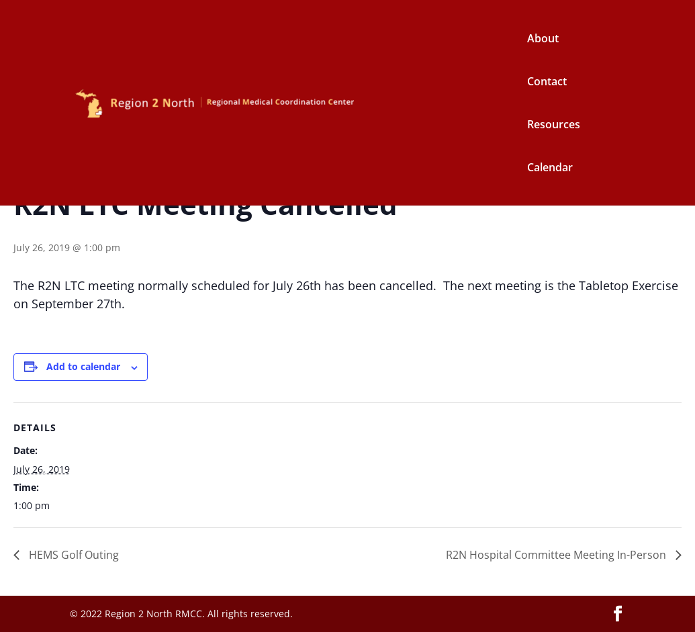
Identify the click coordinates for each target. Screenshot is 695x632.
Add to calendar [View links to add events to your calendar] (83, 366)
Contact (547, 83)
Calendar (550, 169)
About (543, 40)
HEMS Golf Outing (72, 554)
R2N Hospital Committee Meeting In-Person (557, 554)
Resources (553, 126)
